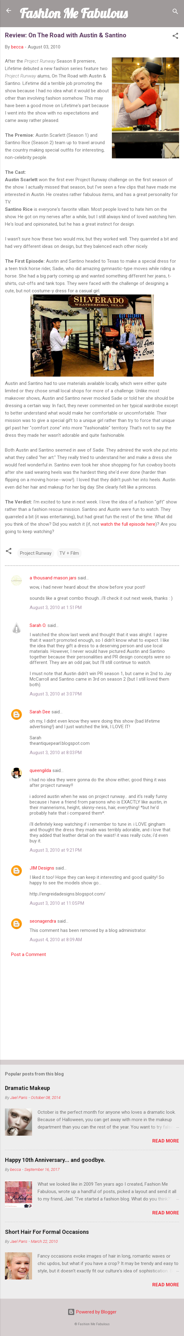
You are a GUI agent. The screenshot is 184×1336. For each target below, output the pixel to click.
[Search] (175, 12)
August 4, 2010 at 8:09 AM (56, 939)
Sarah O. (38, 625)
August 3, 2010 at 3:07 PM (56, 694)
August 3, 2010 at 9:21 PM (56, 850)
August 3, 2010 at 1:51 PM (56, 607)
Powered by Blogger (92, 1312)
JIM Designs (42, 868)
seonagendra (43, 921)
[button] (175, 37)
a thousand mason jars (53, 578)
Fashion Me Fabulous (73, 13)
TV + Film (69, 553)
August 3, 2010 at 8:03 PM (56, 752)
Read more (165, 1141)
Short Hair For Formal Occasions (47, 1232)
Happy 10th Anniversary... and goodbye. (55, 1160)
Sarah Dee (40, 712)
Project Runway (35, 553)
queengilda (40, 770)
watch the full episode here (127, 524)
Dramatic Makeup (27, 1088)
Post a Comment (28, 954)
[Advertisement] (92, 1006)
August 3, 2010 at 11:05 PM (57, 903)
